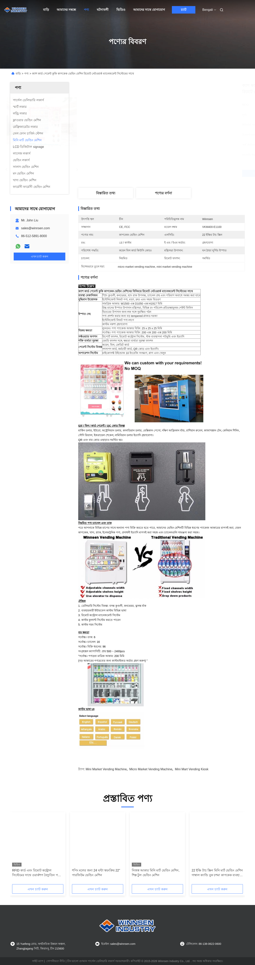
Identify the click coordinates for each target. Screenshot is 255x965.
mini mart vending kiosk (191, 769)
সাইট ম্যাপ (37, 961)
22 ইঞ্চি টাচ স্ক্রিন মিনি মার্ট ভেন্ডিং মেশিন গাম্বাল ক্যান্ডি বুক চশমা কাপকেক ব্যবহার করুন (217, 873)
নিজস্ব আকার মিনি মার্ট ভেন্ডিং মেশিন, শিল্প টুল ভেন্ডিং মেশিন (156, 873)
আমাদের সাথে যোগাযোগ (149, 9)
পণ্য (86, 9)
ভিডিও (120, 9)
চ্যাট (183, 9)
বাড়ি (46, 9)
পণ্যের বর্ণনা (163, 193)
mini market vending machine (106, 769)
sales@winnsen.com (35, 228)
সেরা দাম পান (182, 173)
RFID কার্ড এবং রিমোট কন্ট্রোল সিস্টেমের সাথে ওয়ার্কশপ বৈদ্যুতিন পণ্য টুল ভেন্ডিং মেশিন (36, 873)
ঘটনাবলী (103, 9)
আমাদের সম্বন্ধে (66, 9)
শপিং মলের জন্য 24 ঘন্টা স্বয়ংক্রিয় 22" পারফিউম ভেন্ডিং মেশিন (96, 873)
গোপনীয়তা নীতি (55, 961)
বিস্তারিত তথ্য (105, 193)
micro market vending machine (150, 769)
